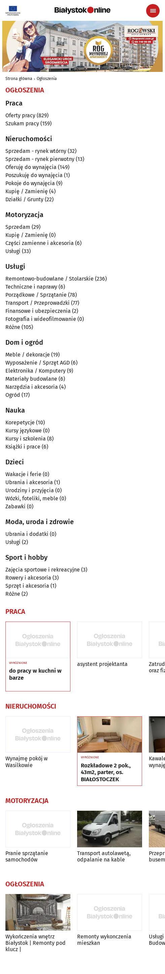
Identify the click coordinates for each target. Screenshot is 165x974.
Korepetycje (20, 422)
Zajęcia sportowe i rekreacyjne (42, 569)
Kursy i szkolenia (25, 438)
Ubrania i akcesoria (29, 482)
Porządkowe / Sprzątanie (36, 295)
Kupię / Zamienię (26, 191)
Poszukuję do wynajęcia (34, 175)
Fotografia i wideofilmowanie (40, 319)
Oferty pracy (20, 115)
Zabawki (15, 506)
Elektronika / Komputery (35, 371)
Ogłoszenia (47, 78)
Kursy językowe (23, 430)
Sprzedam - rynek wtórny (35, 151)
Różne (12, 327)
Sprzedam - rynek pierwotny (39, 159)
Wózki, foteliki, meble (31, 498)
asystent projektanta (102, 664)
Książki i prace (22, 446)
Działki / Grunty (24, 199)
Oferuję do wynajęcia (31, 167)
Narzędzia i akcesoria (31, 387)
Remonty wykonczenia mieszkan (104, 939)
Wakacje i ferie (23, 474)
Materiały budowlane (31, 379)
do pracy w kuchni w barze (35, 674)
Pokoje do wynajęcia (30, 183)
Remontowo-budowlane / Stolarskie (49, 279)
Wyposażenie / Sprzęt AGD (37, 362)
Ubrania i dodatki (26, 534)
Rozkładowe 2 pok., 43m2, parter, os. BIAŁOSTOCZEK (106, 772)
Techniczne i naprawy (31, 287)
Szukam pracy (22, 123)
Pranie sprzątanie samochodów (26, 856)
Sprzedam (17, 227)
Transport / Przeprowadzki (37, 303)
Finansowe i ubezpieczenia (38, 311)
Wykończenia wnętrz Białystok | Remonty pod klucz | (35, 942)
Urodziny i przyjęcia (29, 490)
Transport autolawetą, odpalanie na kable (104, 856)
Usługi (13, 251)
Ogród (12, 395)
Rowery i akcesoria (28, 578)
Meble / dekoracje (27, 354)
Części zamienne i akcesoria (39, 243)
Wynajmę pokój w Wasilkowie (26, 761)
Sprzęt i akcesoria (27, 586)
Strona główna (18, 78)
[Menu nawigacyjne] (153, 10)
